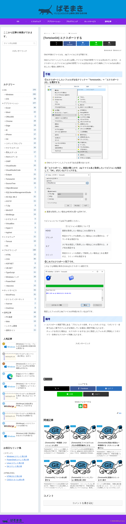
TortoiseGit (48, 379)
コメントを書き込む (82, 503)
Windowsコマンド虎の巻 (17, 456)
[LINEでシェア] (96, 43)
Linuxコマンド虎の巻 (15, 463)
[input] (19, 43)
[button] (109, 43)
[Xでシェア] (56, 43)
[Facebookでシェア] (69, 43)
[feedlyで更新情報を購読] (80, 406)
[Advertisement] (83, 359)
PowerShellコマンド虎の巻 (18, 460)
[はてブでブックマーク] (83, 43)
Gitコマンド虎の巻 (14, 466)
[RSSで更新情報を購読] (85, 406)
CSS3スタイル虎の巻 (15, 480)
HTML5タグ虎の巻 (14, 476)
